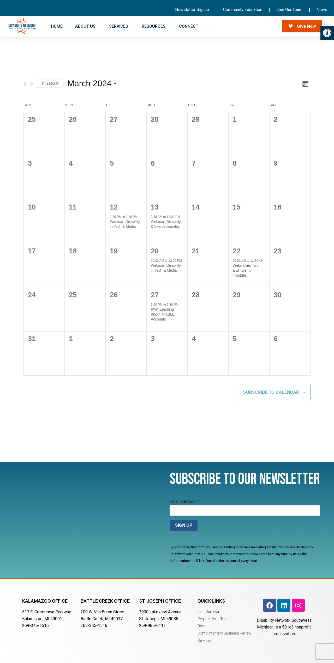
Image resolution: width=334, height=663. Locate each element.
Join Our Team (289, 9)
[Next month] (31, 83)
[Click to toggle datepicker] (91, 83)
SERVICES (119, 26)
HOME (57, 26)
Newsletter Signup (192, 9)
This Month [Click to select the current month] (50, 83)
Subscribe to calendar (271, 392)
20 (155, 251)
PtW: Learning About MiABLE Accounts (163, 314)
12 (114, 207)
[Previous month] (24, 83)
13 (155, 207)
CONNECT (189, 26)
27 (155, 295)
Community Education (242, 9)
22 (237, 251)
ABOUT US (86, 26)
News (322, 9)
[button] (327, 33)
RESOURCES (154, 26)
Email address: (184, 501)
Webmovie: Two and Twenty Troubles (246, 270)
